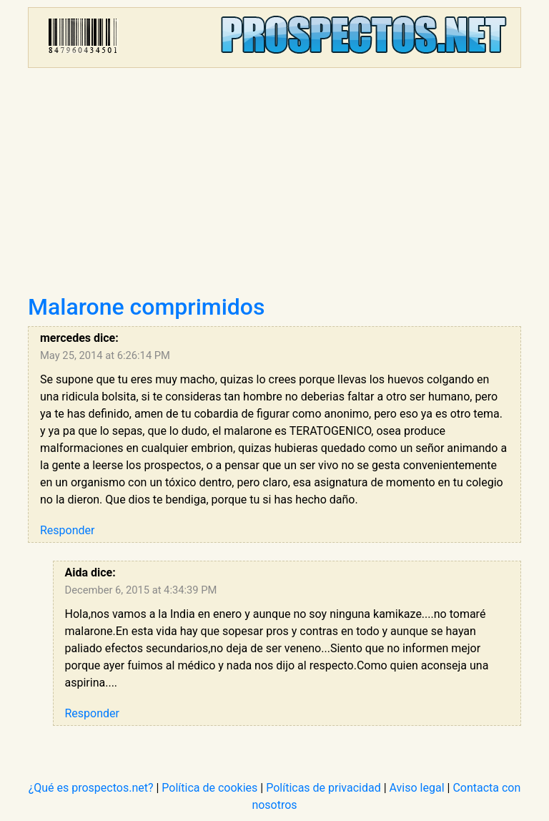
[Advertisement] (274, 186)
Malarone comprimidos (146, 306)
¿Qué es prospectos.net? (91, 788)
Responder (67, 530)
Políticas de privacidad (323, 788)
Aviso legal (417, 788)
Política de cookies (209, 788)
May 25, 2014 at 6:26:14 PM (105, 355)
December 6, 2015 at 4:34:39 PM (141, 590)
